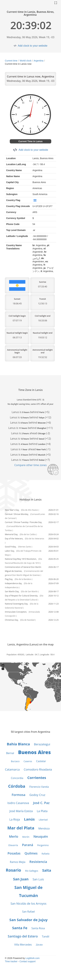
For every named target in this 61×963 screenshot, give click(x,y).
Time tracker (11, 961)
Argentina (38, 60)
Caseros (28, 761)
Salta (46, 870)
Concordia (17, 778)
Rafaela (45, 853)
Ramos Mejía (17, 862)
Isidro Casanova (18, 803)
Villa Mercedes (23, 944)
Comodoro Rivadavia (38, 769)
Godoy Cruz (37, 795)
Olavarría (13, 845)
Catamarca (12, 769)
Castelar (41, 761)
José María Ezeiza (21, 811)
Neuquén (40, 836)
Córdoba (16, 786)
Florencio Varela (39, 787)
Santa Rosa (38, 928)
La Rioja (14, 819)
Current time (11, 60)
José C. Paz (41, 803)
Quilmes (31, 853)
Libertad (43, 819)
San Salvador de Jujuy (28, 919)
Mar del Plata (20, 828)
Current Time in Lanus (30, 141)
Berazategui (42, 744)
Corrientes (36, 777)
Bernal (10, 753)
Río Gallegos (31, 870)
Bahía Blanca (18, 743)
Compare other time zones (30, 465)
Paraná (27, 845)
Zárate (39, 944)
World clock (25, 60)
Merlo (13, 836)
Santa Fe (19, 927)
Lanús (29, 819)
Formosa (18, 795)
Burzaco (15, 761)
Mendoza (44, 828)
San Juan (20, 878)
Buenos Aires (34, 752)
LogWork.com (33, 958)
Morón (25, 836)
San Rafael (28, 911)
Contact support (28, 961)
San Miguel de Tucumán (28, 891)
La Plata (42, 811)
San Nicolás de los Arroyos (29, 903)
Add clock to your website (32, 45)
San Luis (38, 879)
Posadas (13, 853)
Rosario (13, 870)
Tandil (45, 936)
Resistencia (38, 862)
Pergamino (43, 845)
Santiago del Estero (23, 936)
